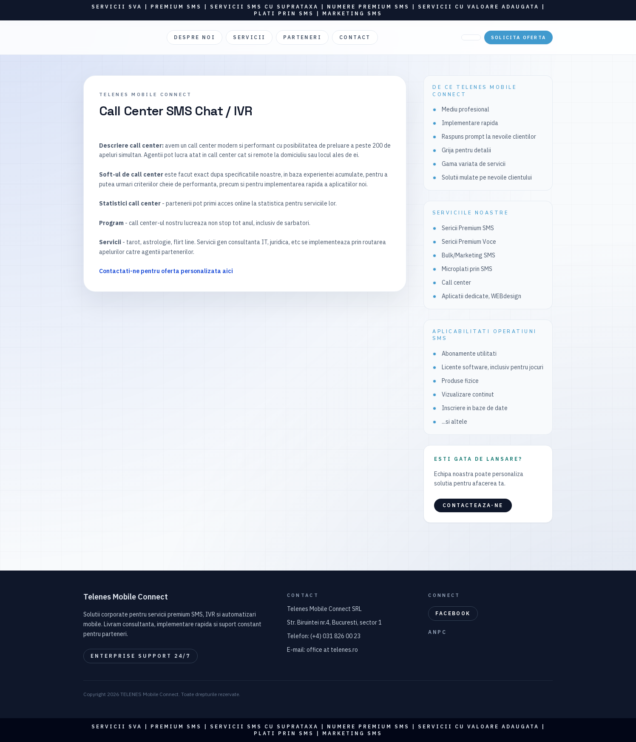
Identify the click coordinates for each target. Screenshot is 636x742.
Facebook (452, 613)
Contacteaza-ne (473, 505)
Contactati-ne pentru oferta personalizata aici (166, 271)
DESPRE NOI (194, 37)
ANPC (437, 632)
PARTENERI (302, 37)
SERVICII (249, 37)
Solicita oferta (518, 37)
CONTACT (355, 37)
